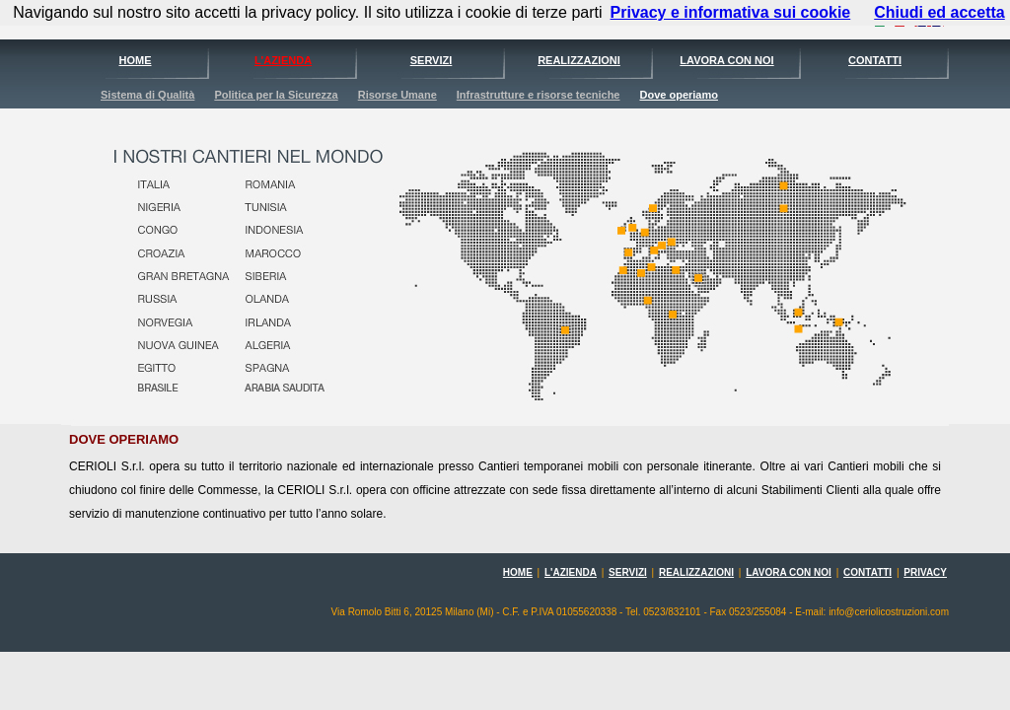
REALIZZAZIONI (579, 60)
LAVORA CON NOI (726, 60)
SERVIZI (431, 60)
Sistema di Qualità (147, 95)
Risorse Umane (397, 95)
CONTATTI (875, 60)
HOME (135, 60)
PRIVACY (925, 572)
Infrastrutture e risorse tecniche (538, 95)
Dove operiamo (678, 95)
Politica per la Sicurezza (275, 95)
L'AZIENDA (283, 60)
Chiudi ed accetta (939, 12)
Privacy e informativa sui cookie (731, 12)
